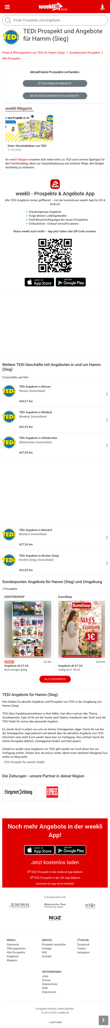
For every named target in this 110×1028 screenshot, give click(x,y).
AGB (44, 988)
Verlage (46, 948)
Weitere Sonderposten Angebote (54, 95)
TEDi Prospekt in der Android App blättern (55, 872)
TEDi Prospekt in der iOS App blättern (55, 878)
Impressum (49, 992)
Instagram (83, 952)
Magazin (12, 960)
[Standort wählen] (102, 7)
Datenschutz (50, 984)
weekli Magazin (18, 108)
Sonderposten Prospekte (84, 52)
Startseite (13, 944)
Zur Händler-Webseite (54, 83)
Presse (46, 980)
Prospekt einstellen (54, 944)
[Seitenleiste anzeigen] (103, 1020)
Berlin (64, 9)
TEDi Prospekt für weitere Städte (23, 762)
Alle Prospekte (11, 58)
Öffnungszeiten (16, 948)
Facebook (83, 944)
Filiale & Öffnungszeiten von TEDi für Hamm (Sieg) (33, 52)
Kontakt (47, 956)
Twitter (81, 948)
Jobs (45, 976)
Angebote (13, 956)
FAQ (44, 952)
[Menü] (7, 7)
